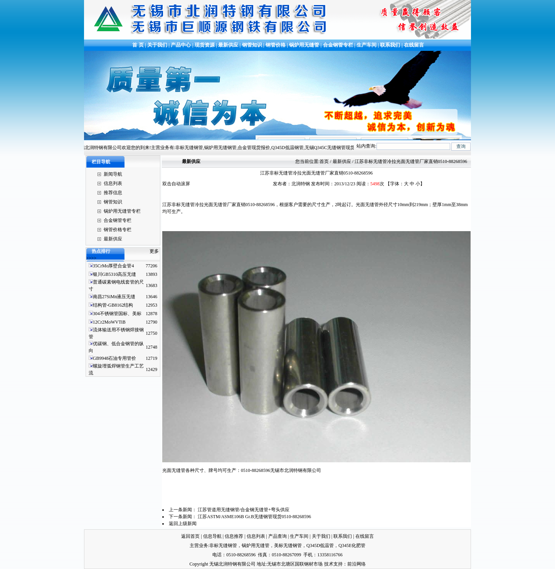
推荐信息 (113, 192)
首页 (324, 161)
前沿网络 (356, 564)
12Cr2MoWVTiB (109, 322)
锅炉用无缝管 (304, 45)
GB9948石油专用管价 (114, 358)
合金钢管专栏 (338, 45)
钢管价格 (276, 45)
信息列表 (113, 183)
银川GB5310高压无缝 (114, 274)
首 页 (137, 45)
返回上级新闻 (183, 523)
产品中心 (181, 45)
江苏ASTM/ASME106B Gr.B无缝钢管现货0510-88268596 (254, 516)
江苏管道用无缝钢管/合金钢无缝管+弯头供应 (243, 509)
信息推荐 (234, 536)
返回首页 (190, 536)
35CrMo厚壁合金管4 (113, 266)
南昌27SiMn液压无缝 (114, 296)
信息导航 (212, 536)
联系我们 (390, 45)
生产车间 (367, 45)
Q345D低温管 (320, 545)
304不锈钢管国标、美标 (117, 313)
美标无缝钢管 (288, 545)
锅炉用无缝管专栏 (122, 211)
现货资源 (204, 45)
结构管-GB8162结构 (113, 305)
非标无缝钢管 (223, 545)
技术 (328, 564)
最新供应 (228, 45)
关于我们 (157, 45)
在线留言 (414, 45)
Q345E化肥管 (351, 545)
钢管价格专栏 (117, 229)
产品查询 (277, 536)
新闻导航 (113, 174)
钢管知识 (252, 45)
